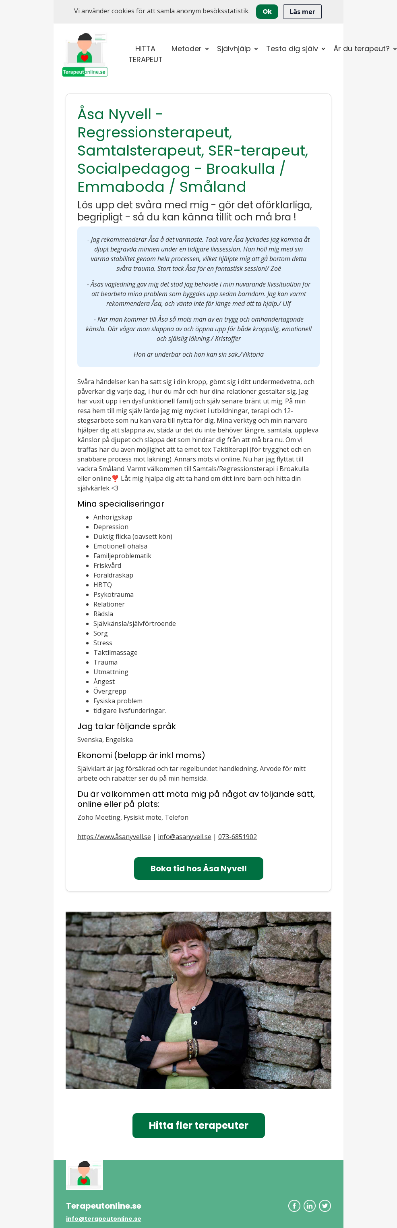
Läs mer (302, 11)
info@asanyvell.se (184, 836)
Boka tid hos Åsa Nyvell (199, 868)
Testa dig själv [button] (292, 49)
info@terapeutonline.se (103, 1219)
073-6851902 (237, 836)
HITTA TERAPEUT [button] (145, 54)
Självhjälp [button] (234, 49)
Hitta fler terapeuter (198, 1125)
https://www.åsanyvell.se (114, 836)
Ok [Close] (267, 11)
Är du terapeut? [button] (361, 49)
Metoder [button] (187, 49)
